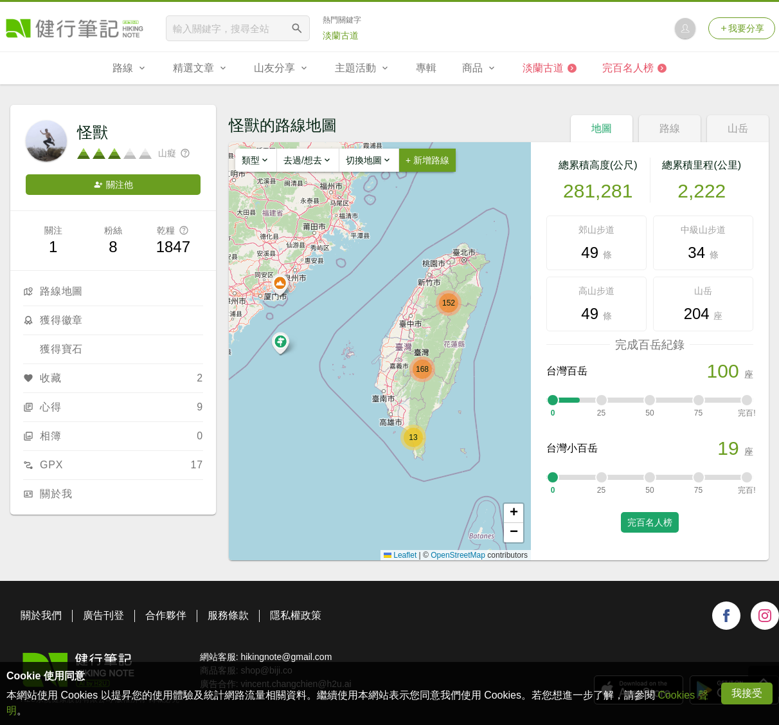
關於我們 (41, 615)
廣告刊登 (103, 615)
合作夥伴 (165, 615)
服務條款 (228, 615)
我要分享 (741, 28)
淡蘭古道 (341, 35)
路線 (669, 128)
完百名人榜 (649, 522)
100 (723, 370)
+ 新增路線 (427, 160)
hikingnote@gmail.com (286, 657)
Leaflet (400, 555)
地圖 (601, 128)
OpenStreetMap (458, 555)
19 (728, 448)
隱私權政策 (295, 615)
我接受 (746, 693)
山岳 (738, 128)
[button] (413, 437)
